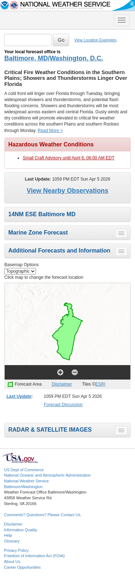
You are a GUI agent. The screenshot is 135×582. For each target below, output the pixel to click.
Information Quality (20, 530)
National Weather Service (26, 481)
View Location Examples (95, 40)
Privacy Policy (16, 550)
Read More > (50, 130)
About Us (12, 561)
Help (8, 535)
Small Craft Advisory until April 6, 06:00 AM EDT (68, 157)
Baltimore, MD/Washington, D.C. (53, 58)
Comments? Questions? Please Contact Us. (42, 515)
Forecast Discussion (63, 404)
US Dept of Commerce (24, 470)
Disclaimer (62, 384)
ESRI (100, 384)
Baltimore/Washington (23, 487)
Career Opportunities (22, 567)
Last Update (18, 396)
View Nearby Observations (67, 190)
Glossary (11, 541)
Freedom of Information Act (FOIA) (34, 556)
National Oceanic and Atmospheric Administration (47, 475)
